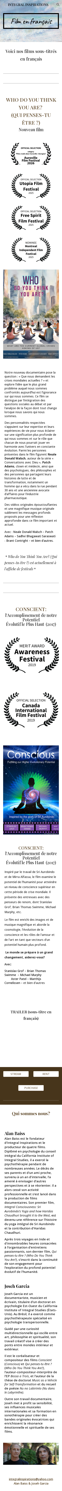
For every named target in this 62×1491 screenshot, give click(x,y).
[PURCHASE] (31, 1087)
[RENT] (46, 1074)
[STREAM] (16, 1074)
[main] (31, 21)
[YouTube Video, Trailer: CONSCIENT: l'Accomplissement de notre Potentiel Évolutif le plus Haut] (31, 1047)
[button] (4, 4)
